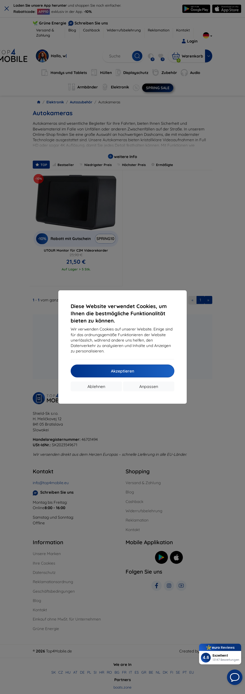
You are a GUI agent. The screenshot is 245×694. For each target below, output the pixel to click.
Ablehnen (96, 386)
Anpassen (148, 386)
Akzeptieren (122, 371)
